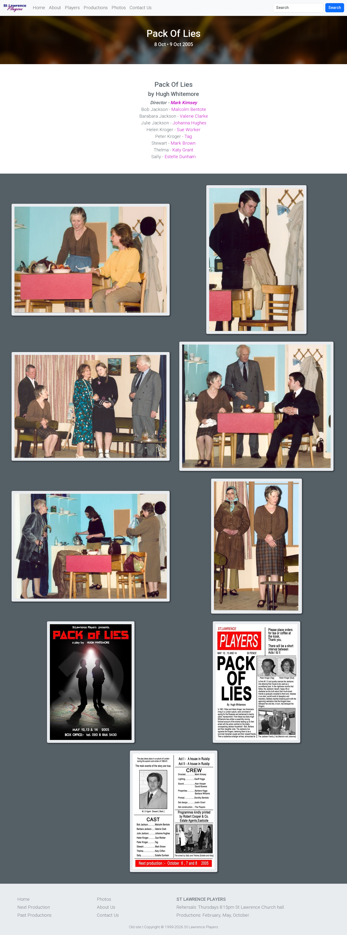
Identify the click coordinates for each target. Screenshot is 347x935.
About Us (106, 907)
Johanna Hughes (189, 123)
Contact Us (141, 7)
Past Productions (34, 915)
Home (39, 7)
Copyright (152, 927)
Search (334, 7)
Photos (119, 7)
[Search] (298, 7)
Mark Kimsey (183, 102)
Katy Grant (182, 150)
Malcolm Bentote (188, 109)
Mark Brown (183, 143)
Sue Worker (188, 129)
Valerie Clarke (194, 116)
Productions (96, 7)
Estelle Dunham (180, 156)
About (55, 7)
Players (72, 7)
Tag (188, 136)
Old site (135, 927)
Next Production (33, 907)
